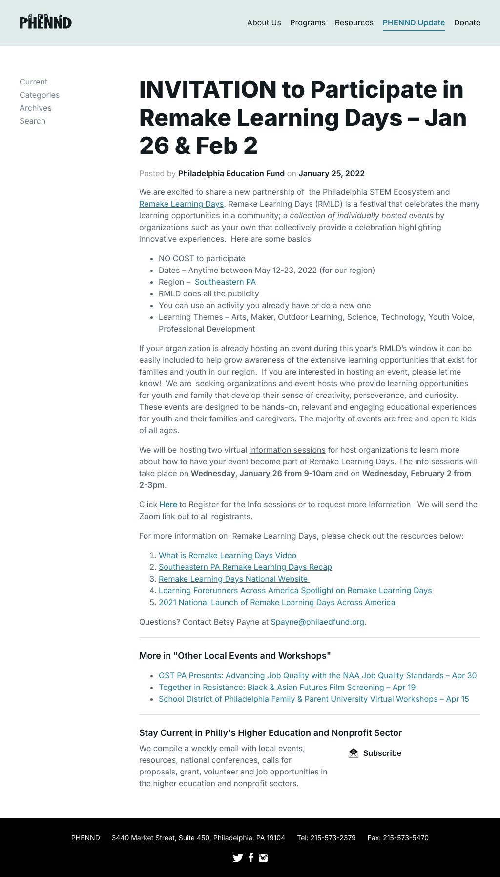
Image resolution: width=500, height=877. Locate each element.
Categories (40, 95)
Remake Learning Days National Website (234, 579)
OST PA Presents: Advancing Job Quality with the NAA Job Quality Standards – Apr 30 (318, 675)
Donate (467, 22)
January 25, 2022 (331, 173)
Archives (36, 108)
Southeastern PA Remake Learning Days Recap (245, 567)
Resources (354, 22)
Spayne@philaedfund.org (317, 621)
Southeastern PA (225, 282)
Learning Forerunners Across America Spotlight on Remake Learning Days (296, 590)
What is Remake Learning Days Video (229, 555)
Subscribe (375, 753)
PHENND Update (414, 22)
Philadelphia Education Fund (231, 173)
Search (32, 120)
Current (33, 81)
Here (168, 504)
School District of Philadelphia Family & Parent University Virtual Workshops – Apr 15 (314, 699)
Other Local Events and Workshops (252, 656)
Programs (308, 22)
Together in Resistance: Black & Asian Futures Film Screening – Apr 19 (287, 687)
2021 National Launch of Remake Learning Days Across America (278, 602)
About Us (264, 22)
